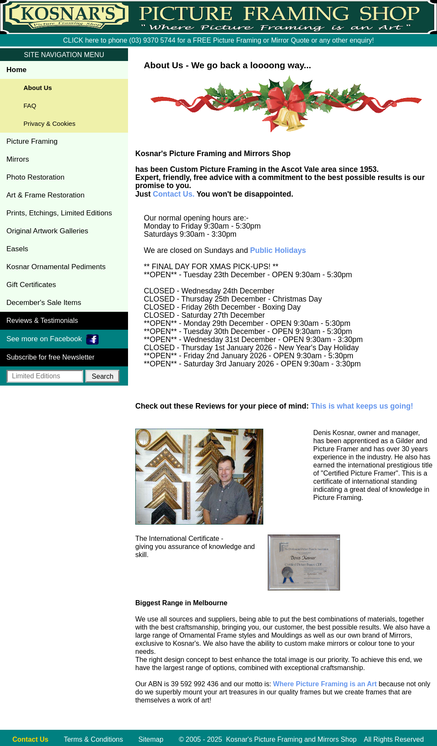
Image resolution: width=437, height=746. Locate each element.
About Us (37, 87)
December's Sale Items (43, 303)
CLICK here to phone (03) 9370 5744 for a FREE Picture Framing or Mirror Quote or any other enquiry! (218, 40)
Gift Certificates (31, 285)
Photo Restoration (35, 177)
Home (16, 70)
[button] (102, 376)
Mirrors (17, 159)
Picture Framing (32, 141)
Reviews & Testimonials (42, 320)
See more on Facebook (52, 339)
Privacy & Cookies (49, 123)
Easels (17, 249)
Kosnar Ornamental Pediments (55, 267)
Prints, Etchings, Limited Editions (59, 213)
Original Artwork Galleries (47, 231)
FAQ (29, 105)
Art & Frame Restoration (45, 195)
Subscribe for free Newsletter (50, 357)
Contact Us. (174, 194)
